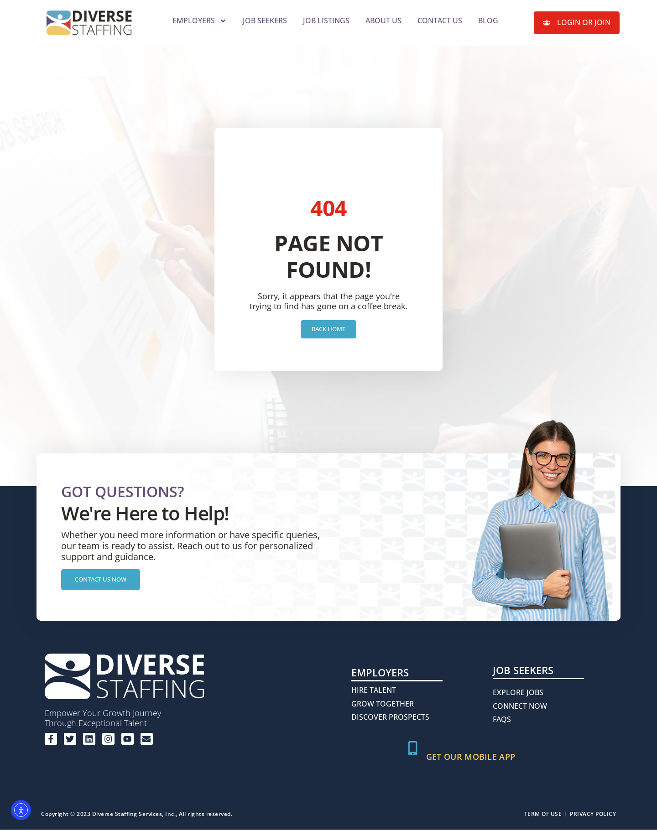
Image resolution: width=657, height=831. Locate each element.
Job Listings (326, 21)
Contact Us (439, 21)
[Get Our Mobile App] (414, 751)
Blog (488, 21)
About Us (383, 21)
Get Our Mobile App (472, 758)
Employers (199, 21)
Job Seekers (265, 21)
